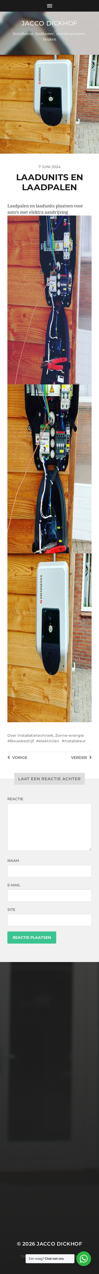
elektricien (49, 741)
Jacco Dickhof (49, 23)
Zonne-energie (69, 735)
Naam (13, 860)
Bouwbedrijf (22, 741)
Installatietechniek (35, 735)
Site (11, 909)
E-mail (13, 885)
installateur (75, 741)
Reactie (15, 799)
